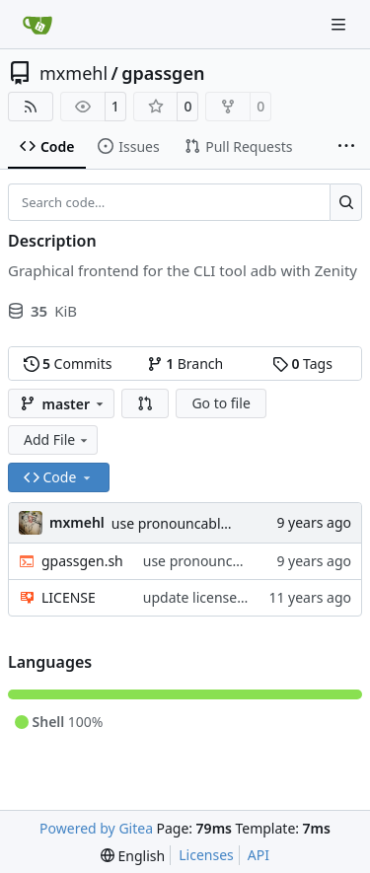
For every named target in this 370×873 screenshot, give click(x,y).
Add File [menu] (57, 439)
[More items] (346, 147)
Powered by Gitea (96, 828)
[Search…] (346, 202)
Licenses (206, 854)
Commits (68, 363)
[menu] (133, 855)
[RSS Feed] (30, 106)
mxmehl (73, 73)
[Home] (37, 24)
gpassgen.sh (82, 560)
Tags (302, 363)
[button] (145, 403)
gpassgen (162, 73)
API (258, 854)
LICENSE (68, 597)
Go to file (220, 403)
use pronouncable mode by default (224, 523)
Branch (185, 363)
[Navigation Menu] (340, 24)
